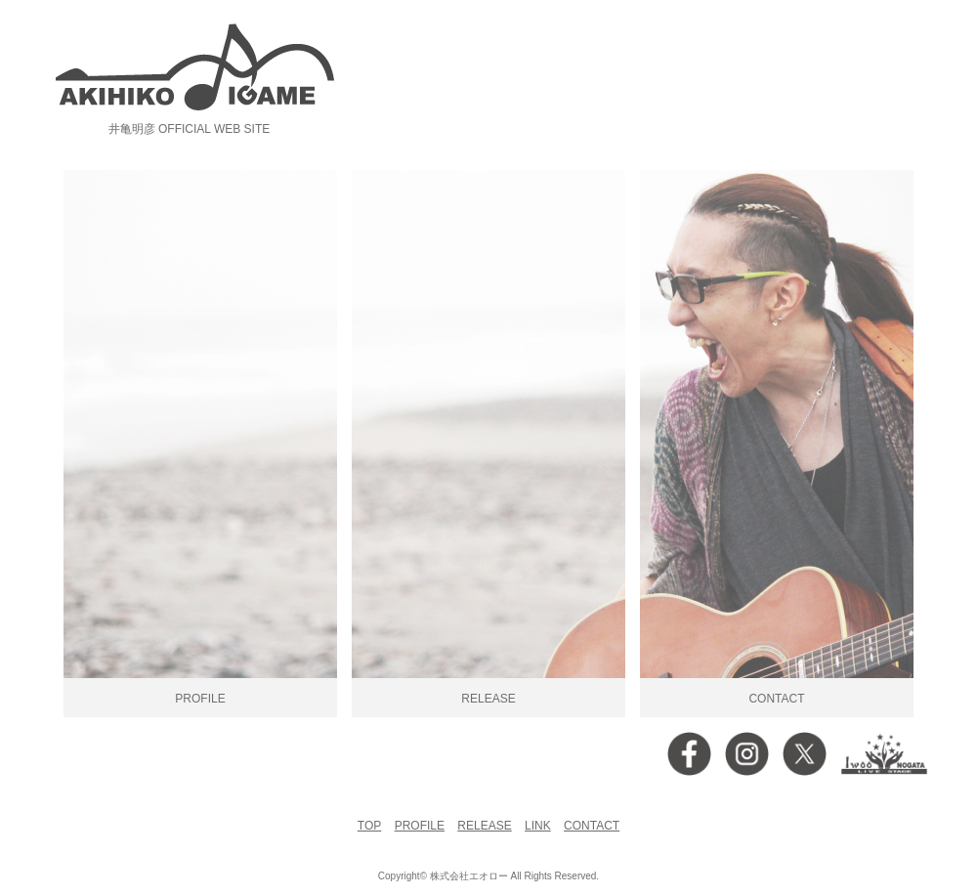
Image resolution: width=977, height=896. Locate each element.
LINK (538, 825)
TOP (369, 825)
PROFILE (420, 825)
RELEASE (484, 825)
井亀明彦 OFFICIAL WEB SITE (189, 129)
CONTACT (591, 825)
